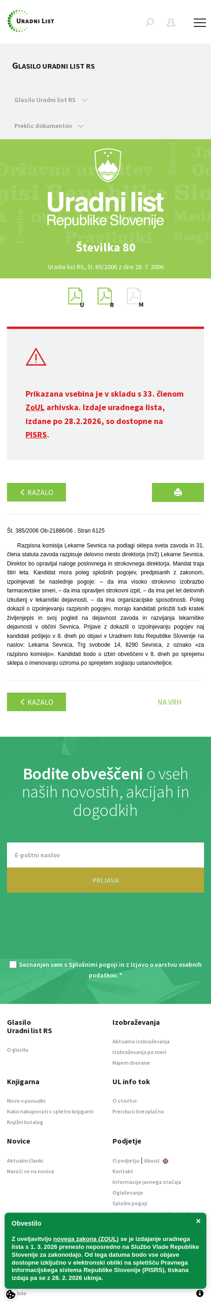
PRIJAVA (105, 880)
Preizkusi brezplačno (138, 1111)
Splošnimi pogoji (93, 964)
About (156, 1160)
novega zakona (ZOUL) (86, 1238)
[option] (105, 247)
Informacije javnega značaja (146, 1181)
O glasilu (17, 1049)
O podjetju (125, 1160)
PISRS (36, 434)
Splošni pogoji (129, 1203)
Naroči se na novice (30, 1171)
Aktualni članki (25, 1160)
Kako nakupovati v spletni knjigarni (50, 1111)
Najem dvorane (131, 1062)
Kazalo (36, 492)
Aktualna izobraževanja (141, 1041)
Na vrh (170, 702)
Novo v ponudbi (26, 1100)
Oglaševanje (127, 1192)
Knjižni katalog (25, 1122)
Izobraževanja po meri (139, 1051)
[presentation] (105, 932)
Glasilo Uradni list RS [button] (50, 100)
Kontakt (122, 1171)
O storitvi (124, 1100)
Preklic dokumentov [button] (49, 126)
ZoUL (35, 407)
